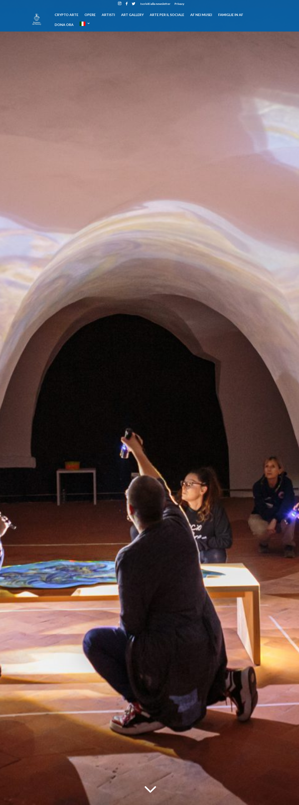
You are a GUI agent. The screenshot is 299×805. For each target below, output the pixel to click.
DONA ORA (64, 25)
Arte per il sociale (167, 15)
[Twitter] (133, 5)
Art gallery (132, 15)
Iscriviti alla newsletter (155, 4)
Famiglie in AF (230, 15)
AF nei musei (201, 15)
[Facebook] (127, 5)
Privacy (179, 4)
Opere (90, 15)
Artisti (108, 15)
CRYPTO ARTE (66, 15)
